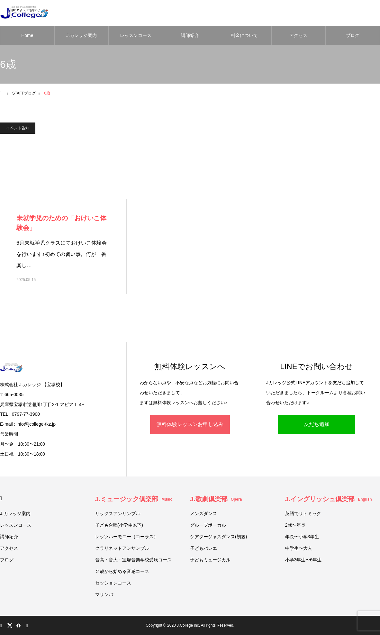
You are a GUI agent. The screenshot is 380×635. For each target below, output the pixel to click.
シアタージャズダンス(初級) (218, 536)
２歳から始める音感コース (122, 571)
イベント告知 (17, 128)
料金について (244, 35)
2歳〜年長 (295, 525)
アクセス (298, 35)
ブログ (352, 35)
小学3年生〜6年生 (303, 559)
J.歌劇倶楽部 (216, 499)
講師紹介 (190, 35)
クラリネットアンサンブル (122, 548)
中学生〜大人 (298, 548)
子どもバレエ (203, 548)
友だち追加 (317, 424)
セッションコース (113, 582)
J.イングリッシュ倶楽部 (328, 499)
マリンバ (104, 594)
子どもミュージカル (210, 559)
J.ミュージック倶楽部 (134, 499)
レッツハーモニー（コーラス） (126, 536)
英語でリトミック (303, 513)
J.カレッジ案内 (81, 35)
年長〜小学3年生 (302, 536)
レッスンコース (135, 35)
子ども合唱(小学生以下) (119, 525)
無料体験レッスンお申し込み (190, 424)
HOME (2, 498)
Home (27, 35)
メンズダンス (203, 513)
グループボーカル (208, 525)
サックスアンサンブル (117, 513)
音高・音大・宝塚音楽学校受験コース (133, 559)
